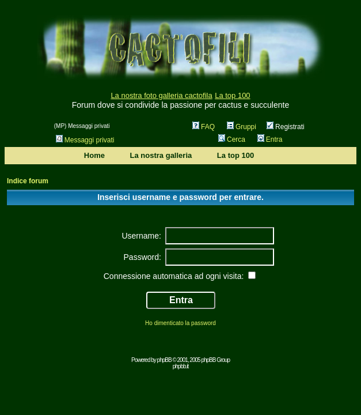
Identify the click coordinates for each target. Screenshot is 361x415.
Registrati (286, 127)
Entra (270, 139)
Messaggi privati (85, 140)
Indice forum (27, 181)
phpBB (164, 360)
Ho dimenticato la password (180, 323)
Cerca (231, 139)
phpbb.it (181, 366)
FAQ (203, 127)
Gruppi (241, 127)
